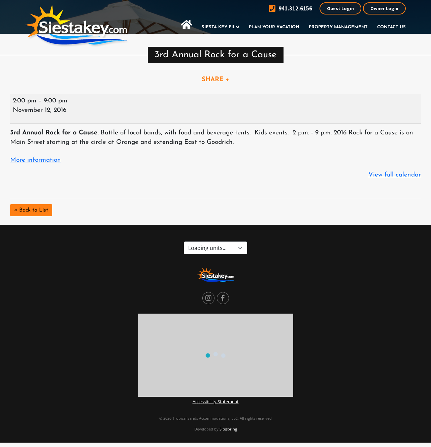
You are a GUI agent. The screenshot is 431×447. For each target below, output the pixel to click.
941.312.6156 (290, 8)
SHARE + (215, 79)
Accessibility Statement (216, 401)
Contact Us (391, 27)
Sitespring (228, 429)
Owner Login (384, 8)
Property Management (338, 27)
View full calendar (394, 175)
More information (35, 160)
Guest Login (340, 8)
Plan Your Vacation (274, 27)
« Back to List (31, 210)
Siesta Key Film (220, 27)
